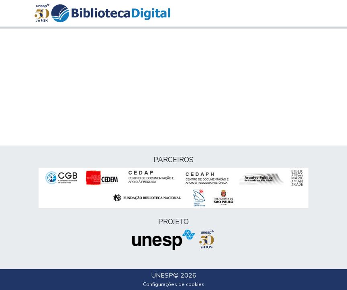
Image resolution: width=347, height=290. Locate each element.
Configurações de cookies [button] (173, 284)
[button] (110, 13)
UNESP (162, 275)
